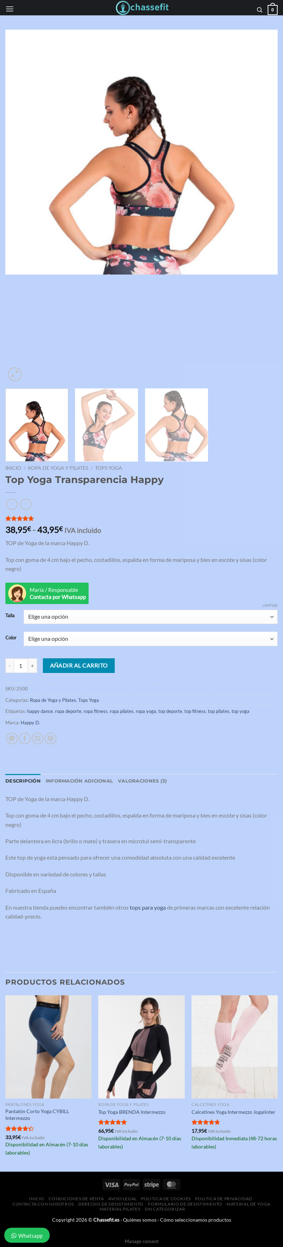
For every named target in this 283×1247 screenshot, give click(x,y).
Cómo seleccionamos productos (195, 1220)
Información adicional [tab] (79, 781)
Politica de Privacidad (223, 1198)
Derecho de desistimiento (111, 1204)
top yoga (240, 711)
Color (10, 637)
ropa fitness (96, 711)
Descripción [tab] (23, 781)
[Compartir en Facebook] (25, 738)
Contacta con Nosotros (43, 1204)
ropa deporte (68, 711)
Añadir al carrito (79, 665)
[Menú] (9, 8)
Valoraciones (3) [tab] (142, 781)
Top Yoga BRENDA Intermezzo (131, 1112)
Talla (10, 615)
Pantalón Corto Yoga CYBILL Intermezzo (37, 1114)
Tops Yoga (108, 468)
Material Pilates (120, 1209)
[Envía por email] (38, 738)
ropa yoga (146, 711)
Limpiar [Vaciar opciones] (270, 605)
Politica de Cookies (166, 1198)
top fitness (195, 711)
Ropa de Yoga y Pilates (58, 468)
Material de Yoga (248, 1204)
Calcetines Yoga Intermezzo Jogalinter (233, 1112)
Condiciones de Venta (76, 1198)
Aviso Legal (122, 1198)
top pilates (218, 711)
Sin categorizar (165, 1209)
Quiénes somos (140, 1220)
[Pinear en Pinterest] (50, 738)
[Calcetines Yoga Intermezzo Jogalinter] (235, 1046)
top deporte (170, 711)
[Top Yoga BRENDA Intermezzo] (141, 1046)
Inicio (13, 468)
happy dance (40, 711)
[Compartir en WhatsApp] (12, 738)
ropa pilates (122, 711)
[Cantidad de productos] (21, 665)
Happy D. (30, 722)
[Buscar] (259, 10)
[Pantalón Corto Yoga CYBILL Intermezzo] (48, 1046)
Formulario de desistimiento (185, 1204)
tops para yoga (148, 907)
